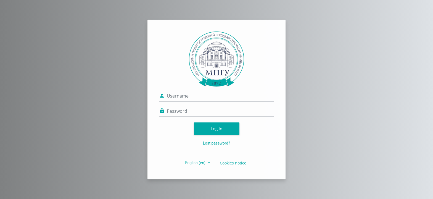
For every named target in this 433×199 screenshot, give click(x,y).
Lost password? (216, 143)
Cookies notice (233, 163)
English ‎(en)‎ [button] (195, 163)
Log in (216, 128)
